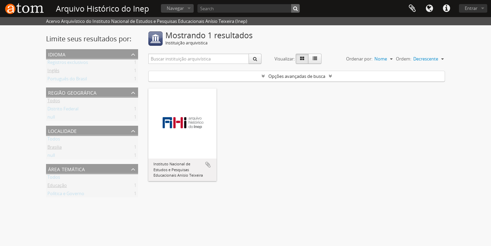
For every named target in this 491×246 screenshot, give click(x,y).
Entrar (471, 8)
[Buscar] (295, 8)
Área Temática (66, 168)
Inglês (53, 72)
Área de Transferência (412, 8)
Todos (53, 102)
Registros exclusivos (67, 63)
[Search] (248, 8)
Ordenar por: (359, 59)
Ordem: (403, 59)
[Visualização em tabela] (315, 59)
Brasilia (54, 148)
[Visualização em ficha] (302, 59)
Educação (57, 186)
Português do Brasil (67, 80)
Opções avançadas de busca (296, 76)
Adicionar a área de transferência (208, 164)
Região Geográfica (72, 92)
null (51, 118)
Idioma (429, 8)
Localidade (62, 130)
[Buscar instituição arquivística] (198, 59)
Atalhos (446, 8)
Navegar (175, 8)
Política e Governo (65, 195)
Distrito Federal (62, 110)
